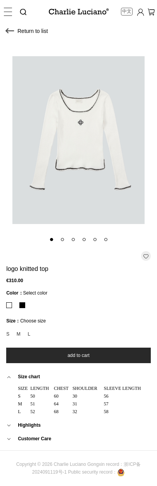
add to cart (78, 355)
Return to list (32, 31)
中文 (126, 11)
